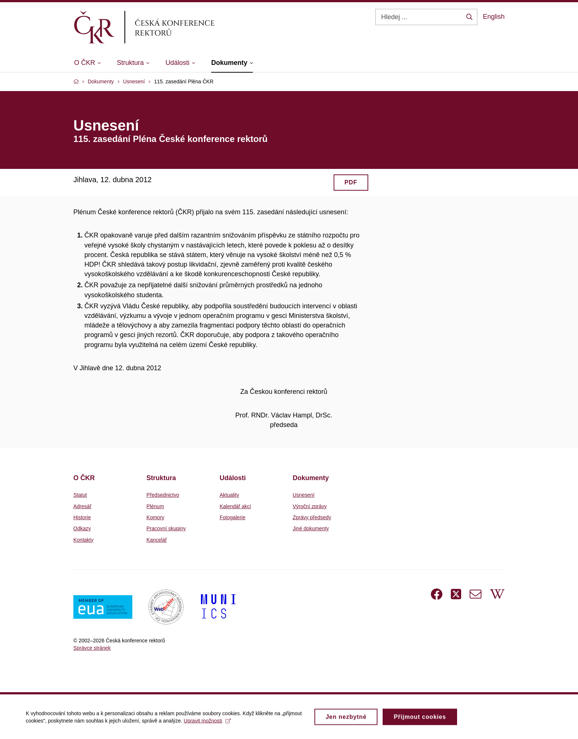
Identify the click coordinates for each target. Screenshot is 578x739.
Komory (155, 517)
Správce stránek (92, 648)
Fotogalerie (233, 517)
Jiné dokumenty (311, 528)
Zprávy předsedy (312, 517)
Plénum (155, 506)
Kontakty (83, 540)
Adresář (82, 506)
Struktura (161, 478)
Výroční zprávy (310, 506)
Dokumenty (311, 478)
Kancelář (156, 540)
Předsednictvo (162, 495)
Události (233, 478)
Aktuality (229, 495)
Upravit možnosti (207, 723)
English (494, 16)
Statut (80, 495)
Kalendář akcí (235, 506)
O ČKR (84, 478)
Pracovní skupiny (166, 528)
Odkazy (82, 528)
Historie (82, 517)
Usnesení (303, 495)
